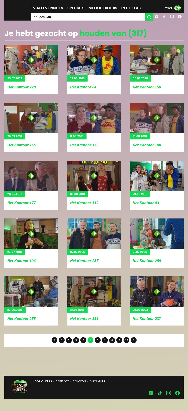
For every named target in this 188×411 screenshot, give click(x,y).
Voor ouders (42, 381)
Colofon (79, 381)
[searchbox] (88, 17)
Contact (62, 381)
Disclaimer (97, 381)
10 (126, 340)
